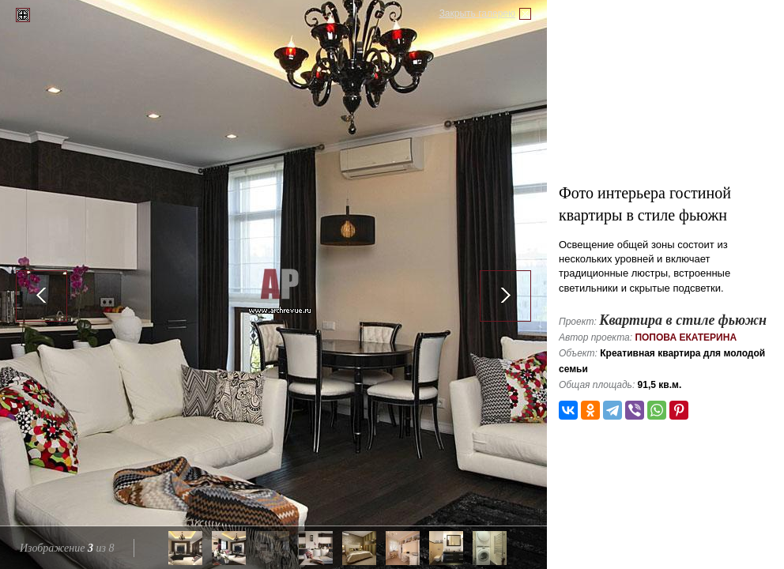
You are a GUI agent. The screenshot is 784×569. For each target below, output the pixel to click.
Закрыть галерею (477, 13)
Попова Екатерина (686, 337)
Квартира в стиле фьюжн (683, 320)
